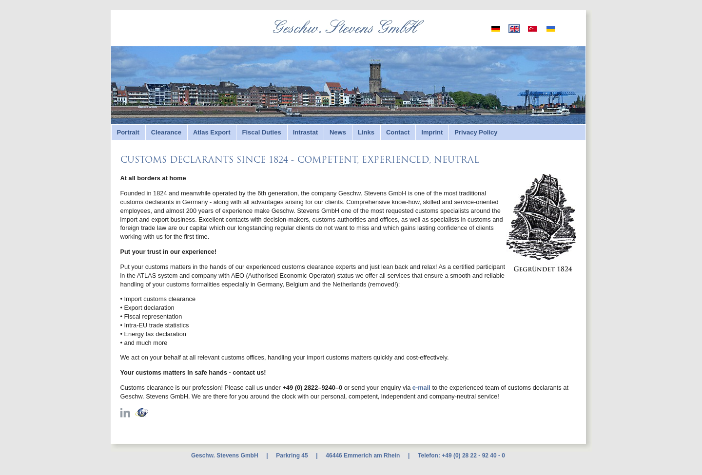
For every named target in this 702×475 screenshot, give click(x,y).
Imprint (432, 132)
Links (366, 132)
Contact (398, 132)
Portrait (128, 132)
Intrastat (305, 132)
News (338, 132)
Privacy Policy (475, 132)
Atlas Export (212, 132)
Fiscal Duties (261, 132)
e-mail (421, 387)
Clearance (166, 132)
